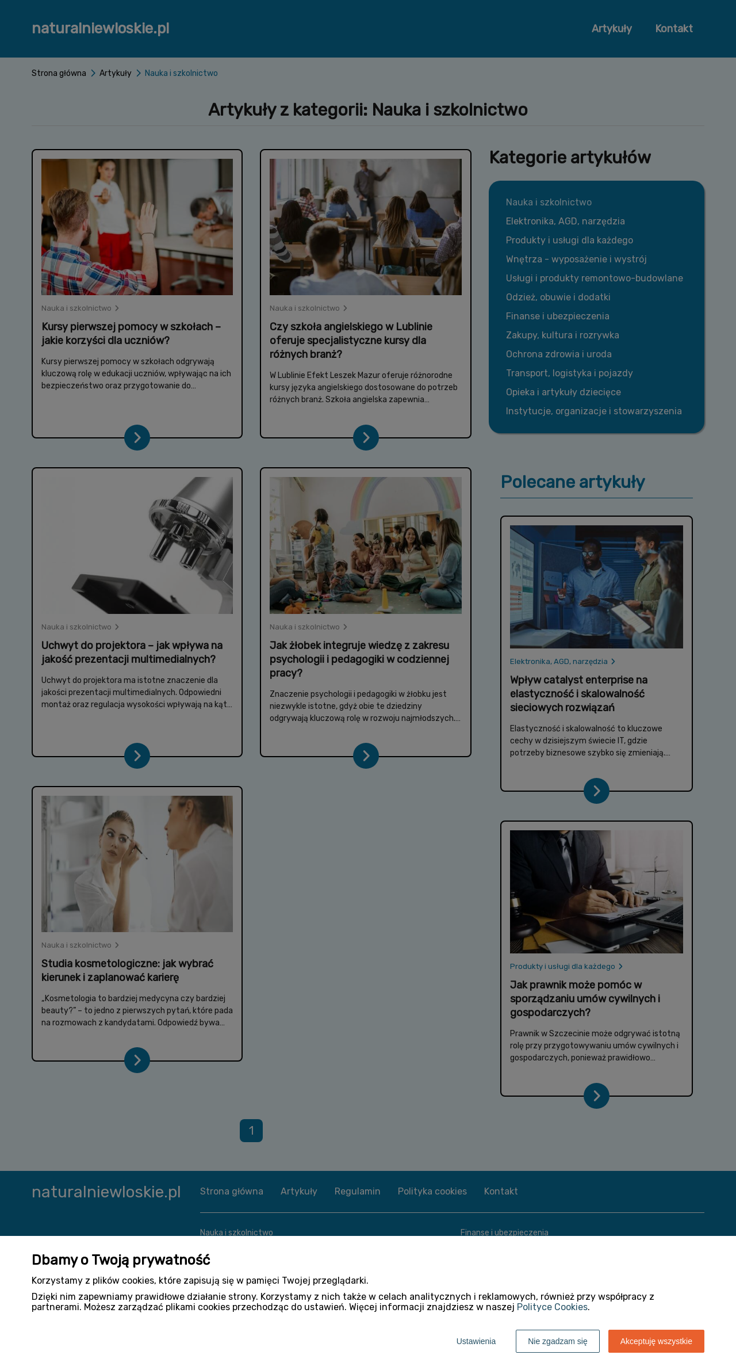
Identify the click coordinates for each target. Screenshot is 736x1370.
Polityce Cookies (552, 1307)
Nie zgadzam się (558, 1341)
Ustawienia (476, 1341)
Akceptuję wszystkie (656, 1341)
